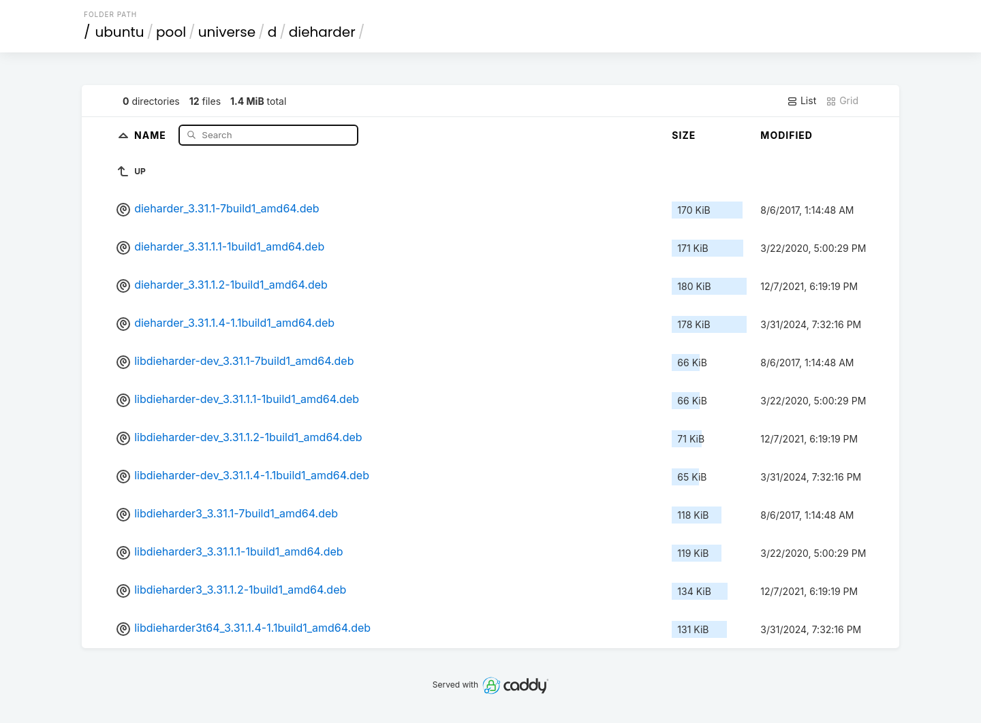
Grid (842, 101)
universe (226, 32)
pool (171, 32)
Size (684, 135)
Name (151, 134)
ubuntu (119, 32)
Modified (786, 135)
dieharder (322, 32)
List (801, 101)
